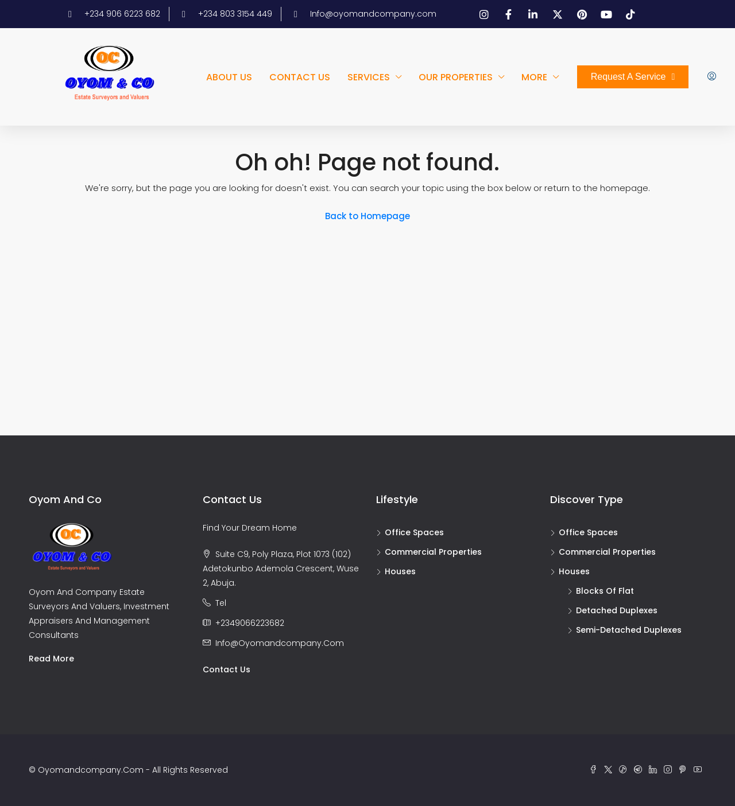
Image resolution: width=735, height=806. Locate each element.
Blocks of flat (605, 591)
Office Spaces (414, 532)
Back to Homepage (367, 216)
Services (368, 77)
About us (229, 77)
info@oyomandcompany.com (279, 643)
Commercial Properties (433, 552)
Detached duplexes (616, 610)
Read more (51, 658)
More (534, 77)
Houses (400, 571)
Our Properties (456, 77)
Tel (220, 603)
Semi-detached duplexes (629, 630)
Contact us (299, 77)
